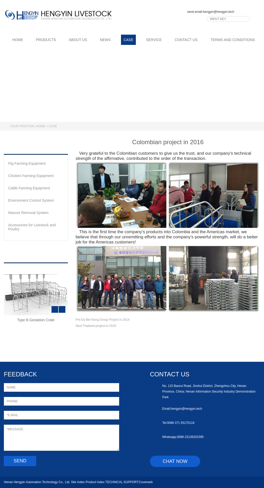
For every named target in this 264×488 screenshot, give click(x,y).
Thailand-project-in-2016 (99, 326)
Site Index (78, 482)
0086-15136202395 (190, 437)
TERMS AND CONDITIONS (232, 40)
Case (53, 126)
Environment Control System (31, 200)
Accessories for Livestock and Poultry (32, 227)
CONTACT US (186, 40)
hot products (34, 254)
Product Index (95, 482)
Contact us (169, 374)
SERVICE (154, 40)
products (27, 146)
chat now (175, 461)
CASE (128, 40)
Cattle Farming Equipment (29, 188)
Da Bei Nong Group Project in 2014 (105, 319)
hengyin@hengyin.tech (218, 12)
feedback (20, 374)
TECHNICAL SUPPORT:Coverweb (129, 482)
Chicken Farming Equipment (31, 176)
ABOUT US (78, 40)
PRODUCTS (46, 40)
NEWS (105, 40)
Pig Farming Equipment (27, 163)
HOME (14, 40)
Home (40, 126)
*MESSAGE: (61, 438)
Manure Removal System (28, 213)
